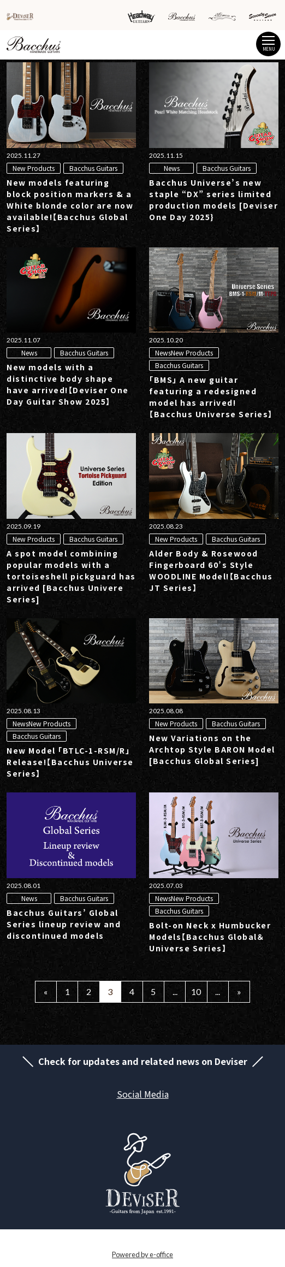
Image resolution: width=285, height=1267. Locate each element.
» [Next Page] (239, 991)
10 (196, 991)
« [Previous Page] (46, 991)
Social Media (143, 1093)
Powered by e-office (142, 1254)
